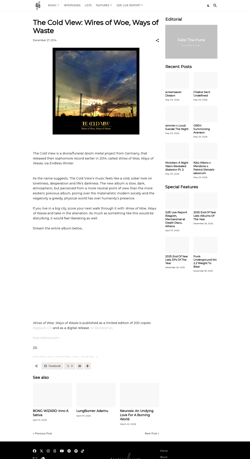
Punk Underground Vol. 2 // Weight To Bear (205, 261)
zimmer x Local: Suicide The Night (176, 127)
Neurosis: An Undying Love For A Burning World (136, 415)
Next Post (151, 433)
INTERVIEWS (72, 5)
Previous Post (43, 433)
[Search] (214, 6)
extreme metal (63, 356)
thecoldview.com (46, 338)
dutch (50, 356)
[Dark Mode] (208, 6)
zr (97, 356)
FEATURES (102, 5)
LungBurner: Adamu (92, 411)
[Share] (157, 40)
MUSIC (52, 5)
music (75, 356)
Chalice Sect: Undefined (201, 93)
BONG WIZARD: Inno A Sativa (50, 413)
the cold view (87, 356)
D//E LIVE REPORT (128, 5)
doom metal (39, 356)
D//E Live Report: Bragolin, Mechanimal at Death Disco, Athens (176, 219)
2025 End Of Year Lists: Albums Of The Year (204, 216)
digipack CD (42, 328)
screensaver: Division (173, 93)
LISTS (88, 5)
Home (164, 450)
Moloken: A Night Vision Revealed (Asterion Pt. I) (176, 166)
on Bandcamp (100, 328)
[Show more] (87, 366)
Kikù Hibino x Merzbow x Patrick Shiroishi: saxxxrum (203, 168)
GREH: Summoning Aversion (201, 129)
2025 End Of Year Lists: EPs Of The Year (176, 260)
